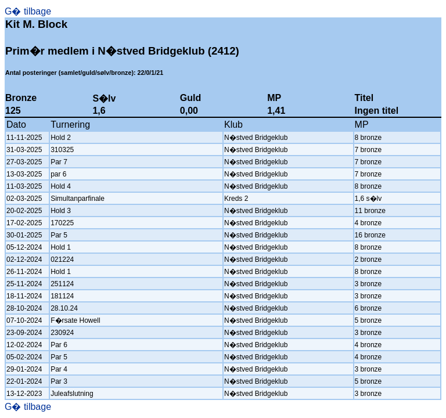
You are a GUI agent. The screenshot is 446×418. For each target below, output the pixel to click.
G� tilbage (28, 11)
